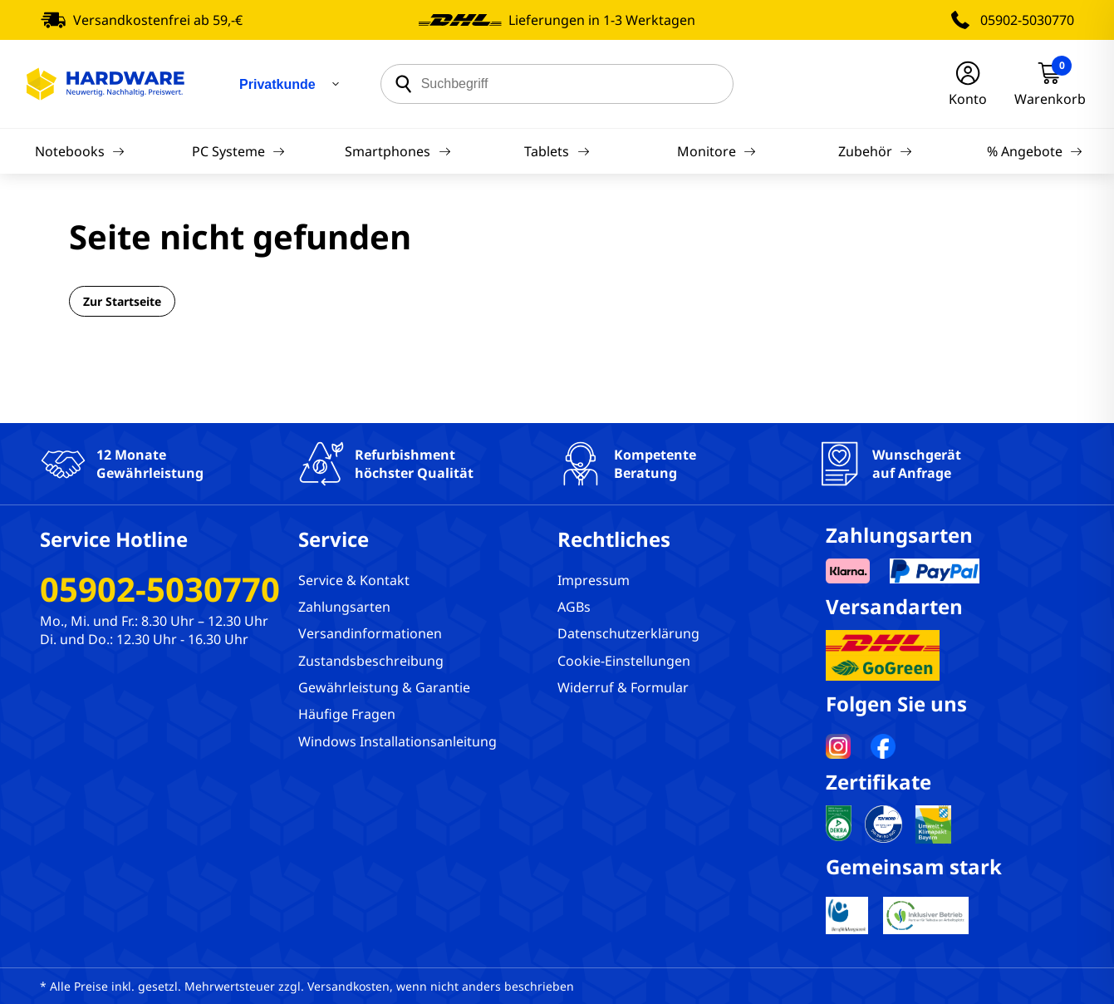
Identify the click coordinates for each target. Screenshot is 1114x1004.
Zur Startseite (122, 301)
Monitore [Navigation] (716, 151)
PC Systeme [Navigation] (238, 151)
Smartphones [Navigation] (397, 151)
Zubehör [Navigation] (875, 151)
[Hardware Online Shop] (105, 84)
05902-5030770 (1027, 20)
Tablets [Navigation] (556, 151)
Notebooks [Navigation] (80, 151)
